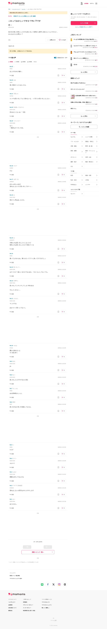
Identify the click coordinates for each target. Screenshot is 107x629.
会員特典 (10, 604)
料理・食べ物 (88, 146)
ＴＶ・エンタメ (75, 141)
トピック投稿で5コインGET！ (84, 27)
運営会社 (10, 610)
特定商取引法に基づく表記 (29, 610)
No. (11, 66)
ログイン (92, 3)
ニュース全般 (88, 136)
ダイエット (73, 157)
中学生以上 (73, 184)
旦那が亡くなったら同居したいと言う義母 (24, 16)
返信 (12, 75)
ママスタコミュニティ (47, 604)
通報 (9, 39)
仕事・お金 (88, 157)
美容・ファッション (90, 151)
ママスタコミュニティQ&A (16, 578)
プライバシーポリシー (28, 604)
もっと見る (84, 72)
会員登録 (86, 3)
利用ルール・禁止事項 (15, 575)
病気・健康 (73, 150)
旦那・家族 (73, 146)
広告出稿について (12, 607)
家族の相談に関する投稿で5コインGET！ (19, 12)
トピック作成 (84, 23)
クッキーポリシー (27, 607)
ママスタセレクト (46, 602)
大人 (72, 166)
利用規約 (25, 602)
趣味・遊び (73, 161)
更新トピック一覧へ (38, 552)
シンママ (87, 184)
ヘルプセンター (11, 602)
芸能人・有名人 (89, 141)
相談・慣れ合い (89, 161)
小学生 (87, 180)
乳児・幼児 (73, 180)
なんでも (73, 136)
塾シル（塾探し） (46, 607)
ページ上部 (53, 620)
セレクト (73, 193)
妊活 (72, 175)
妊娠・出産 (88, 175)
